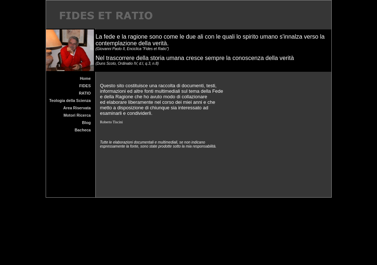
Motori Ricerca (77, 115)
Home (85, 78)
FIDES (85, 86)
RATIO (85, 93)
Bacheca (83, 130)
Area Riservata (77, 108)
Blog (86, 122)
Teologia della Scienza (70, 100)
